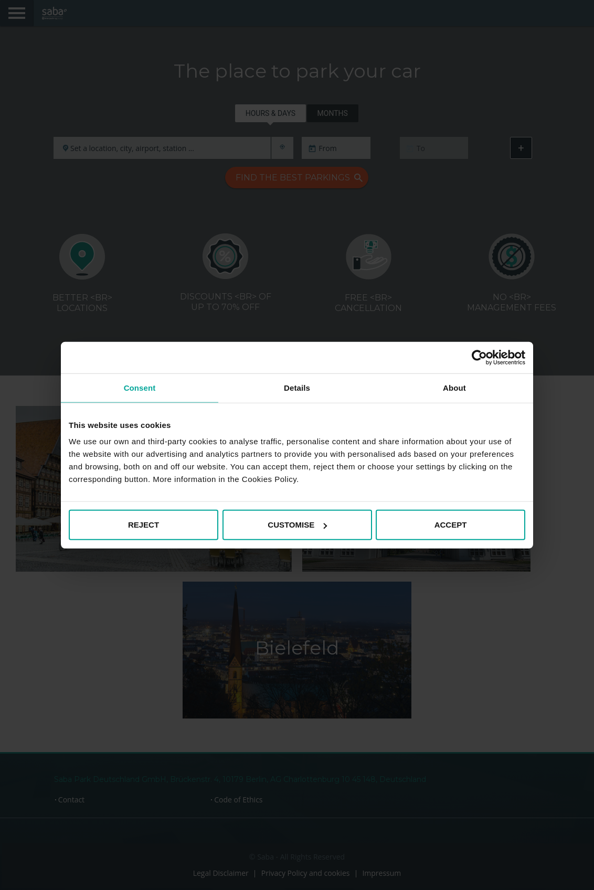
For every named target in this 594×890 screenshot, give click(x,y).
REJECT (143, 524)
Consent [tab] (140, 387)
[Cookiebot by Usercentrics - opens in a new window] (479, 357)
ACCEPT (450, 524)
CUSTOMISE (297, 524)
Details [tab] (297, 387)
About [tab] (454, 387)
